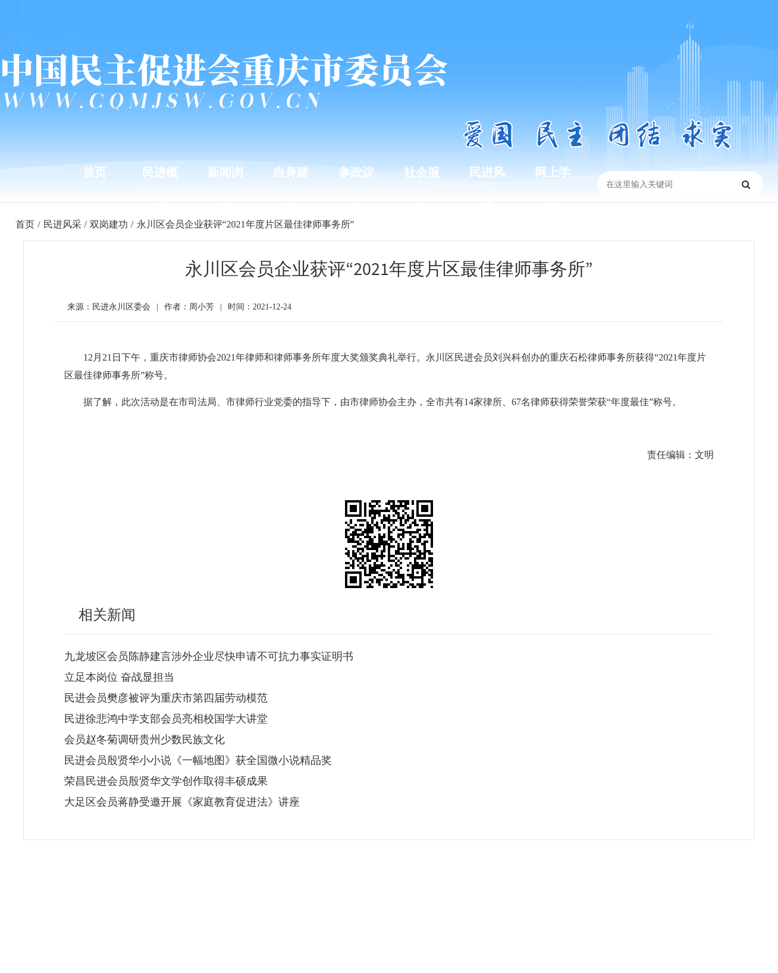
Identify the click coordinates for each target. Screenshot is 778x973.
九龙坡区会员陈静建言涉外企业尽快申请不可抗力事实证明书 (208, 656)
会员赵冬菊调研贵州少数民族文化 (144, 739)
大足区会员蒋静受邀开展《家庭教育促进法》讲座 (182, 802)
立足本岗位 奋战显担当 (119, 677)
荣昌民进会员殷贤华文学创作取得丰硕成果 (166, 781)
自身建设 (291, 190)
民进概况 (160, 190)
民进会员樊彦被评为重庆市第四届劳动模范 (166, 698)
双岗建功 (109, 224)
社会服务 (422, 190)
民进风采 (487, 190)
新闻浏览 (225, 190)
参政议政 (356, 190)
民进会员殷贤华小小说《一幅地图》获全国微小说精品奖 (198, 760)
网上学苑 (552, 190)
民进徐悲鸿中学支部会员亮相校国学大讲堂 (166, 719)
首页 (94, 172)
